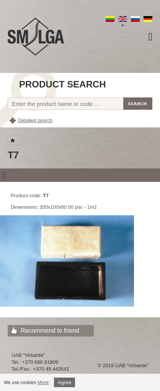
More (43, 382)
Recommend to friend (50, 330)
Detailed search (35, 120)
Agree (65, 382)
